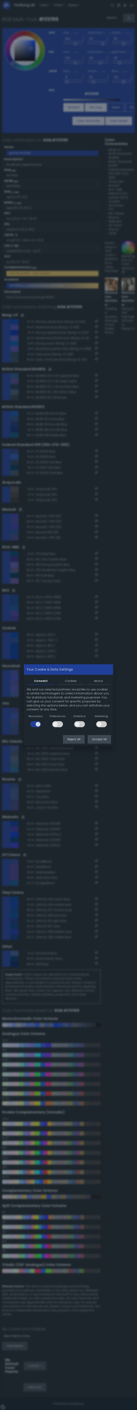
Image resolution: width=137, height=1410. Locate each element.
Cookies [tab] (71, 681)
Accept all (99, 739)
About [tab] (98, 681)
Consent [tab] (41, 681)
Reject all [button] (73, 739)
